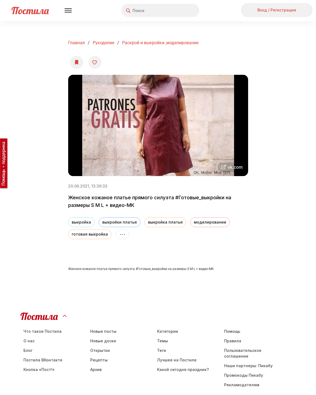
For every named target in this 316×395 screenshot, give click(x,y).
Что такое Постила (42, 331)
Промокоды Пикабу (243, 375)
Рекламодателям (241, 384)
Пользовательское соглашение (242, 353)
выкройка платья (165, 222)
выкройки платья (119, 222)
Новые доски (103, 340)
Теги (161, 350)
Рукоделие (103, 42)
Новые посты (103, 331)
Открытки (100, 350)
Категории (167, 331)
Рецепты (99, 360)
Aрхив (96, 369)
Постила (30, 10)
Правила (232, 340)
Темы (162, 340)
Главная (76, 42)
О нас (29, 340)
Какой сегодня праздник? (183, 369)
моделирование (210, 222)
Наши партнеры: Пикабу (248, 365)
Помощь (232, 331)
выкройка (81, 222)
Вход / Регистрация (276, 10)
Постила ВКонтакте (42, 360)
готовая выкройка (90, 234)
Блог (27, 350)
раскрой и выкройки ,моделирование (160, 42)
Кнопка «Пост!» (39, 369)
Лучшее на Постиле (177, 360)
